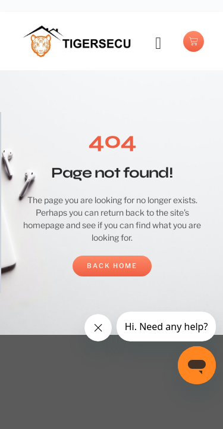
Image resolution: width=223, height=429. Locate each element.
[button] (158, 43)
